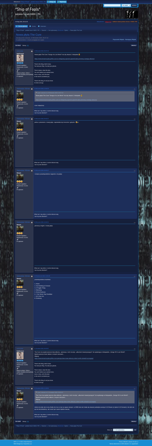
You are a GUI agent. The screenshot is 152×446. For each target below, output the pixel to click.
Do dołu (18, 45)
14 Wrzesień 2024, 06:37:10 (41, 51)
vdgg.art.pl (108, 21)
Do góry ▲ (135, 441)
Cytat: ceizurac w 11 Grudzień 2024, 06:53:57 (50, 392)
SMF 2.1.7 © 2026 (18, 441)
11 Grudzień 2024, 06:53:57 (41, 348)
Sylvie (66, 30)
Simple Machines (27, 441)
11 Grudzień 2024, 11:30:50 (41, 388)
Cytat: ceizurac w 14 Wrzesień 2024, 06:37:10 (50, 93)
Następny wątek (130, 39)
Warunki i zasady (128, 441)
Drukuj (133, 45)
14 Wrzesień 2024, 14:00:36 (41, 88)
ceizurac (20, 51)
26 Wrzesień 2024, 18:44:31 (41, 222)
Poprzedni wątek (118, 39)
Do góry (18, 421)
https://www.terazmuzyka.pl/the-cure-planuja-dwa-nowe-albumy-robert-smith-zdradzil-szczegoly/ (64, 358)
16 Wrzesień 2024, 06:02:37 (41, 170)
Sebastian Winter (23, 89)
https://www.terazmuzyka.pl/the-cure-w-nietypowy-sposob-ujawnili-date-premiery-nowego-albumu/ (65, 58)
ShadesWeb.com (27, 443)
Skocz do (109, 430)
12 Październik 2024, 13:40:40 (42, 276)
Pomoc (121, 441)
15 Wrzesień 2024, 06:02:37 (41, 118)
